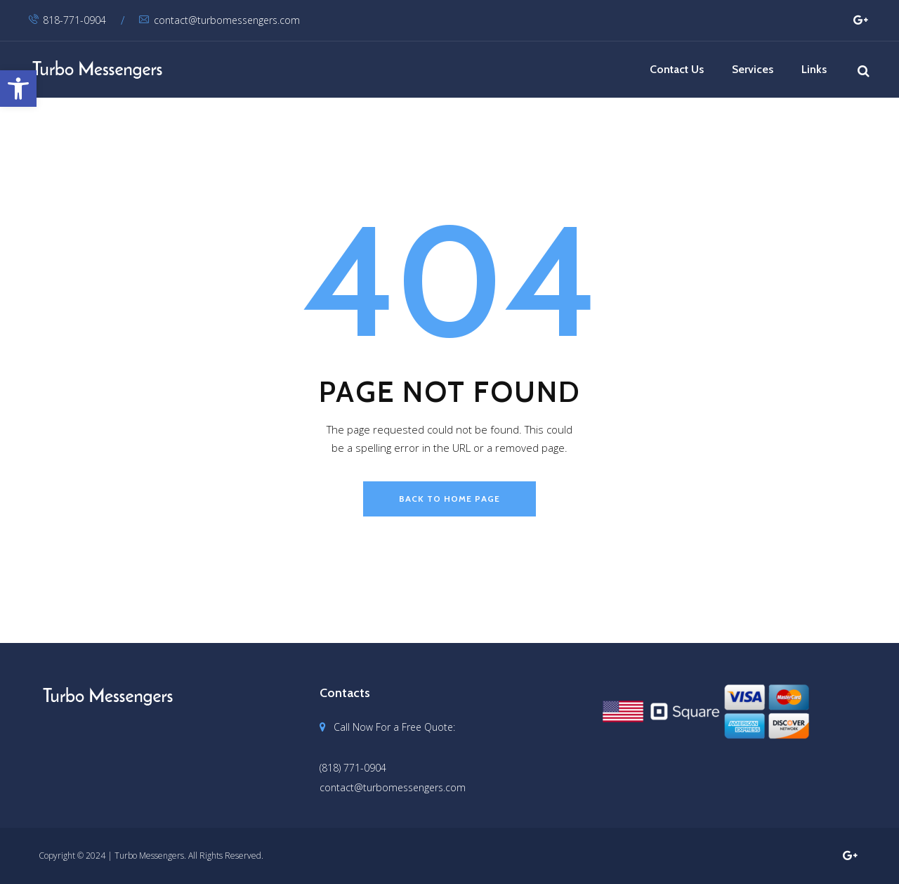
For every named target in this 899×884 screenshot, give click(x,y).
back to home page (449, 498)
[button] (18, 88)
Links (814, 69)
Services (752, 69)
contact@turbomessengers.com (219, 20)
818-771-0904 (67, 20)
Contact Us (677, 69)
